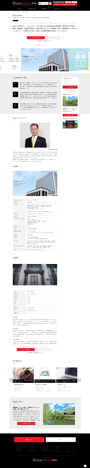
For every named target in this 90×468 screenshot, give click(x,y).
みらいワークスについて (32, 451)
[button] (79, 380)
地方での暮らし (58, 8)
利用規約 (19, 451)
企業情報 (66, 83)
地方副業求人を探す (32, 8)
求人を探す (19, 8)
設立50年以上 (15, 20)
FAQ (58, 449)
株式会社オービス (61, 384)
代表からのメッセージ (68, 80)
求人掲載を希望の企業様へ (45, 449)
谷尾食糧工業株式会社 (19, 384)
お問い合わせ (45, 451)
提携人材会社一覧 (32, 449)
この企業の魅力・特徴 (67, 78)
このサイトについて (70, 8)
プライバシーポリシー (71, 449)
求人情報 (66, 81)
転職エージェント (70, 451)
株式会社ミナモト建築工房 (41, 384)
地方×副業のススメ (19, 449)
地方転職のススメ (45, 8)
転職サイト (58, 451)
